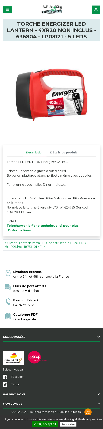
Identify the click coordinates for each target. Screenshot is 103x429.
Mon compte (12, 403)
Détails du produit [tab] (63, 152)
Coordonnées (14, 337)
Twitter (11, 384)
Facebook (13, 376)
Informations (14, 394)
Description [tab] (34, 152)
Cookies (63, 412)
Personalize (68, 424)
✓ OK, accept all (45, 424)
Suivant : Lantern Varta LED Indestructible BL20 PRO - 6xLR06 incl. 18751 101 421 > (46, 245)
